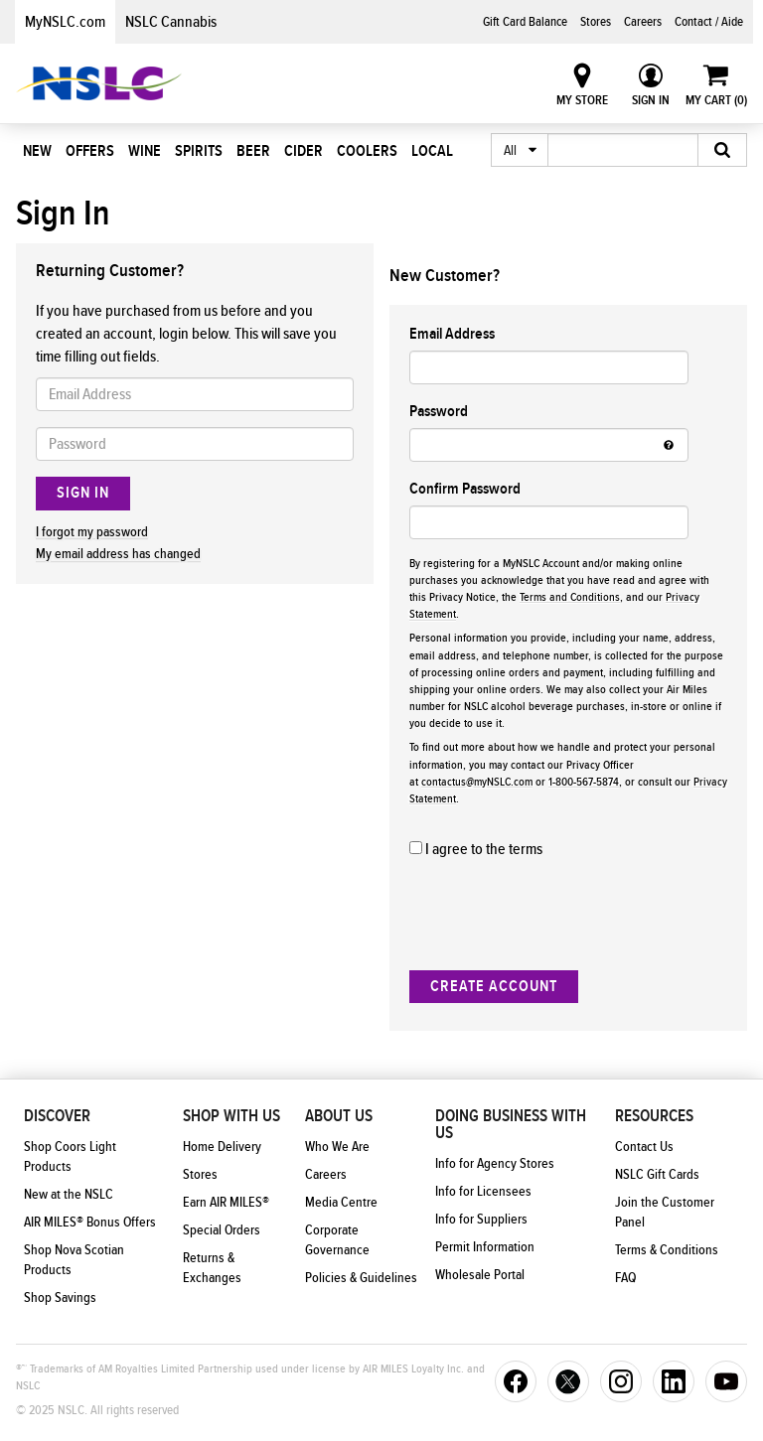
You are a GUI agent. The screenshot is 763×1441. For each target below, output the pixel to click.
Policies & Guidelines (361, 1278)
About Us (339, 1116)
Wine (144, 151)
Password (438, 411)
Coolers (367, 151)
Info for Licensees (483, 1192)
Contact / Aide (709, 22)
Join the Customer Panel (664, 1212)
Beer (253, 151)
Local (432, 151)
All (510, 151)
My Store (582, 100)
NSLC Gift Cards (657, 1175)
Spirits (199, 151)
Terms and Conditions (570, 597)
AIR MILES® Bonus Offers (90, 1222)
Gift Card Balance (525, 22)
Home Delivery (222, 1147)
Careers (643, 22)
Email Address (452, 334)
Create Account (493, 986)
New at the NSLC (68, 1195)
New (37, 151)
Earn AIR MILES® (226, 1203)
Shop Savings (60, 1298)
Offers (90, 151)
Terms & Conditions (666, 1250)
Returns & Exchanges (212, 1268)
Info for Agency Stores (494, 1164)
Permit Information (484, 1247)
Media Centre (341, 1203)
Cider (303, 151)
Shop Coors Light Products (70, 1157)
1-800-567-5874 (583, 782)
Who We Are (337, 1147)
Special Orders (221, 1230)
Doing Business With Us (510, 1124)
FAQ (625, 1278)
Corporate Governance (337, 1240)
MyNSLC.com (65, 22)
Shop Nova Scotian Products (74, 1260)
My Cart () (716, 100)
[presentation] (560, 915)
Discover (57, 1116)
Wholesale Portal (480, 1275)
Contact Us (644, 1147)
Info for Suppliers (481, 1219)
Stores (595, 22)
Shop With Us (231, 1116)
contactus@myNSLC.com (477, 782)
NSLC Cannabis (171, 22)
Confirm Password (465, 489)
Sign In (651, 100)
